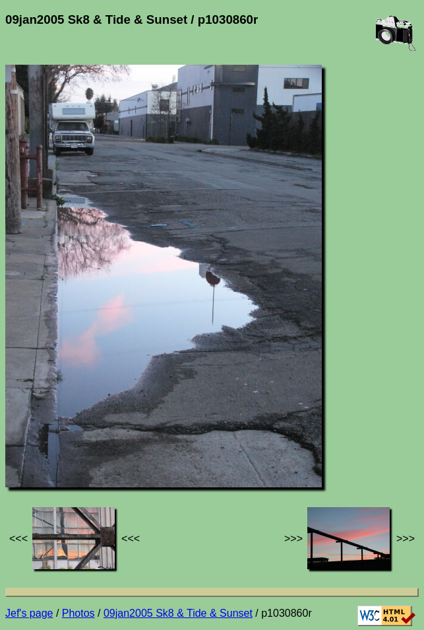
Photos (78, 613)
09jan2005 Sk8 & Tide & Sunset (178, 613)
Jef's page (29, 613)
